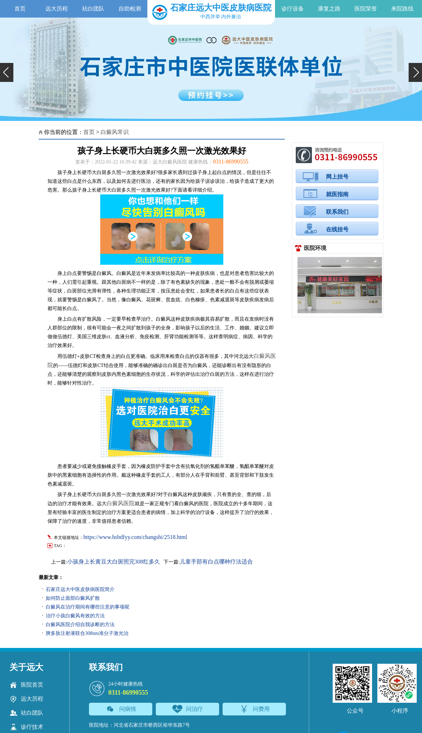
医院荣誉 (365, 9)
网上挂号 (337, 177)
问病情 (121, 709)
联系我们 (337, 212)
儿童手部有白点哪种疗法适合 (216, 562)
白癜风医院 (121, 503)
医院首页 (26, 685)
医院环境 (315, 248)
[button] (6, 72)
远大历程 (56, 9)
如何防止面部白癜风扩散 (73, 598)
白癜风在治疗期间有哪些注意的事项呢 (87, 607)
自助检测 (130, 9)
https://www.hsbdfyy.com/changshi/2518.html (135, 537)
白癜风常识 (115, 132)
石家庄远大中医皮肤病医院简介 (80, 589)
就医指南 (337, 194)
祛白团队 (93, 9)
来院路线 (402, 9)
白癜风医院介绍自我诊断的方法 (80, 624)
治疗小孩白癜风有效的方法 (75, 615)
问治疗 (187, 709)
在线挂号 (337, 229)
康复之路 (329, 9)
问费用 (254, 709)
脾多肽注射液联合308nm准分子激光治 (87, 633)
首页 (20, 9)
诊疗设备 (292, 9)
